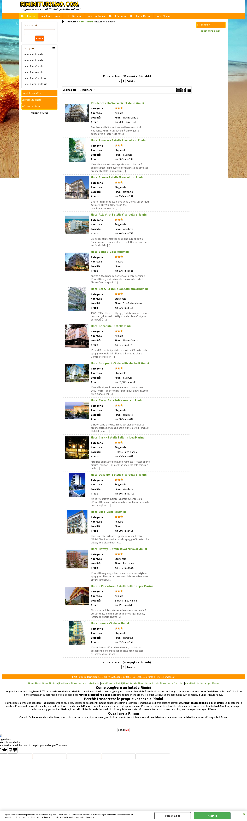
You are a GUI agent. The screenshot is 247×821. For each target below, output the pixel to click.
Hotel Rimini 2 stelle (33, 61)
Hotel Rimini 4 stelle (33, 73)
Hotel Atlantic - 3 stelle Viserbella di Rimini (119, 216)
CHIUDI (244, 814)
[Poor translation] (13, 751)
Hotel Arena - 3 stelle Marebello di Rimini (117, 179)
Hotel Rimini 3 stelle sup (35, 79)
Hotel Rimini (28, 16)
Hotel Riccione (71, 16)
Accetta (212, 815)
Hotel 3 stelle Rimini (111, 684)
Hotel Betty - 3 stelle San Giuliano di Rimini (119, 290)
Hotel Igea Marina (136, 16)
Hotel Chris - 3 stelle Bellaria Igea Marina (118, 439)
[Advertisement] (127, 50)
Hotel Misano (159, 16)
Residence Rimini (49, 16)
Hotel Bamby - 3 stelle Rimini (110, 253)
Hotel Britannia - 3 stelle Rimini (111, 327)
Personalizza (172, 815)
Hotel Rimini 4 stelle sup (35, 85)
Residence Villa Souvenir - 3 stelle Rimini (117, 104)
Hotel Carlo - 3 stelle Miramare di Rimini (117, 402)
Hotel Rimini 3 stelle (33, 67)
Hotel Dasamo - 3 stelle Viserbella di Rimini (119, 476)
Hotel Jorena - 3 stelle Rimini (110, 624)
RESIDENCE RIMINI (211, 32)
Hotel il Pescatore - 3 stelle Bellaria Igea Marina (122, 587)
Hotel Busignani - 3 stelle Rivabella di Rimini (120, 364)
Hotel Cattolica (93, 16)
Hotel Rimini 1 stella (33, 55)
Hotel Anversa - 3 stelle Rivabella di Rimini (118, 141)
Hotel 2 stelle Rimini (133, 684)
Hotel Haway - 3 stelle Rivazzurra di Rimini (119, 550)
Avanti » (131, 82)
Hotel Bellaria (114, 16)
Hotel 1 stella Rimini (155, 684)
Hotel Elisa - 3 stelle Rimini (108, 513)
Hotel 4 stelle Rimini (88, 684)
